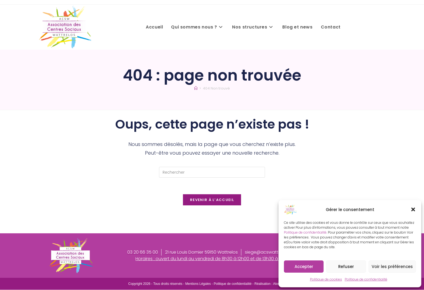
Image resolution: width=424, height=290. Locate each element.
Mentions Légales (198, 284)
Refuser (346, 266)
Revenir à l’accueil (212, 199)
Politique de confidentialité (305, 232)
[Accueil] (196, 88)
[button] (413, 209)
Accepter (304, 266)
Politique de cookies (326, 279)
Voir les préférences (392, 266)
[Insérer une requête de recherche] (212, 172)
